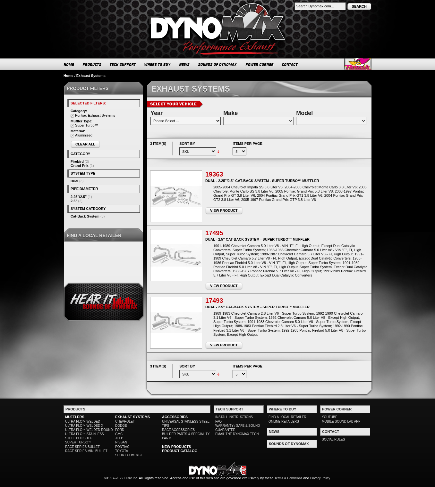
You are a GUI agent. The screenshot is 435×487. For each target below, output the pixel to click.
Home (68, 76)
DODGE (121, 425)
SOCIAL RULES (333, 439)
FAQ (218, 421)
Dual (74, 181)
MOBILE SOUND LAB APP (341, 421)
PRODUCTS (92, 64)
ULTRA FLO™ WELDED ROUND (89, 430)
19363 (214, 174)
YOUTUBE (329, 417)
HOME (69, 64)
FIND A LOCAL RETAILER (287, 417)
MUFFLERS (74, 417)
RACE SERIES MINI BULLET (86, 451)
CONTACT (290, 64)
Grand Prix (80, 166)
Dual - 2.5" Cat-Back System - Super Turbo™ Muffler (257, 239)
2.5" (74, 201)
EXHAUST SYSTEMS (132, 417)
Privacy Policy (320, 478)
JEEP (119, 438)
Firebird (77, 161)
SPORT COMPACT (129, 455)
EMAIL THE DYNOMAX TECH (237, 434)
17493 (214, 300)
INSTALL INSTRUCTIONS (234, 417)
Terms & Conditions (289, 478)
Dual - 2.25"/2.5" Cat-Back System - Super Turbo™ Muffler (262, 181)
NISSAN (121, 442)
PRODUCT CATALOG (179, 451)
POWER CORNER (259, 64)
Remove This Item (72, 116)
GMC (119, 434)
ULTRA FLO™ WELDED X (84, 425)
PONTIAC (122, 447)
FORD (119, 430)
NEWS (184, 64)
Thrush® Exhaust (357, 64)
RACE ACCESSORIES (178, 430)
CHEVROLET (125, 421)
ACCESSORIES (175, 417)
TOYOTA (121, 451)
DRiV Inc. (131, 478)
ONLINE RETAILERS (284, 421)
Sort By (187, 143)
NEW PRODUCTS (176, 447)
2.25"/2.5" (79, 197)
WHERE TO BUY (157, 64)
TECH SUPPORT (123, 64)
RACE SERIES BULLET (82, 447)
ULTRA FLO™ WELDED (82, 421)
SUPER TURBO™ (78, 442)
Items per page (247, 143)
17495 (214, 232)
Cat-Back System (85, 216)
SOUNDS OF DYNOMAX (217, 64)
